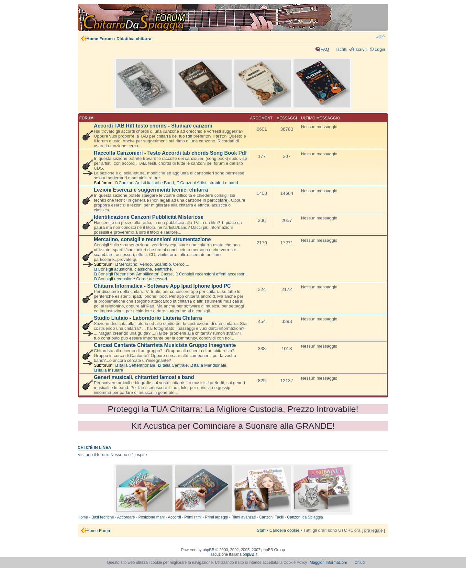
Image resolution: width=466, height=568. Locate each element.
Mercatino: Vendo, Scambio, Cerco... (153, 264)
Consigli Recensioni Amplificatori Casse (135, 274)
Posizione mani (151, 517)
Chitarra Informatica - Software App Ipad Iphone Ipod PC (162, 286)
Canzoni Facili (271, 517)
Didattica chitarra (133, 38)
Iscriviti (360, 49)
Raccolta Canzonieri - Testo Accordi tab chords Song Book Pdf (170, 153)
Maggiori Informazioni (328, 562)
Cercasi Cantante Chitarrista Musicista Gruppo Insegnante (165, 345)
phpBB (208, 550)
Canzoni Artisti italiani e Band (146, 182)
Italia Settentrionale (137, 365)
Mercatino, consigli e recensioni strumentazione (152, 239)
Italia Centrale (174, 365)
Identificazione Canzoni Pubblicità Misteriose (149, 217)
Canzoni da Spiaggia (305, 517)
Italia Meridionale (210, 365)
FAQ (325, 49)
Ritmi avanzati (243, 517)
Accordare (126, 517)
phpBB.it (250, 554)
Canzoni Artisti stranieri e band (209, 182)
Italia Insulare (110, 370)
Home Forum (99, 38)
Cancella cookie (284, 530)
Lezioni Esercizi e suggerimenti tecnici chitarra (151, 190)
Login (380, 49)
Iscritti (341, 49)
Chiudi (360, 562)
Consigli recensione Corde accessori (132, 278)
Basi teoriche (103, 517)
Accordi (174, 517)
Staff (261, 530)
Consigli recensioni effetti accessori (212, 274)
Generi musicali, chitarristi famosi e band (144, 377)
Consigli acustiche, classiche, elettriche (135, 269)
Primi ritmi (193, 517)
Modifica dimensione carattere (380, 36)
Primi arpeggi (216, 517)
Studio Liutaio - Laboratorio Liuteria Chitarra (148, 318)
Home (83, 517)
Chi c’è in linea (94, 447)
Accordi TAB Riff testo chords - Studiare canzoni (153, 125)
